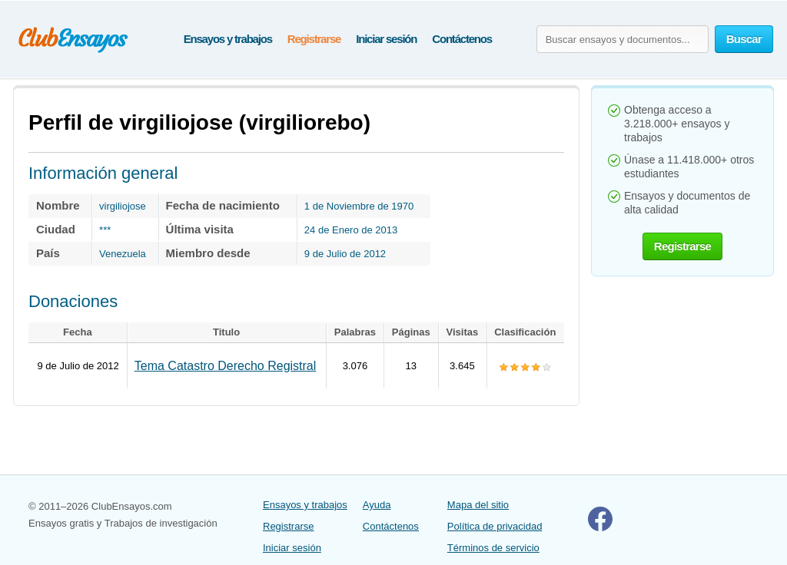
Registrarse (313, 38)
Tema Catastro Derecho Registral (225, 365)
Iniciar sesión (386, 38)
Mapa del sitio (478, 504)
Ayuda (377, 504)
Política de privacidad (495, 526)
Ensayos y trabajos (228, 38)
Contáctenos (462, 38)
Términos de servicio (493, 547)
